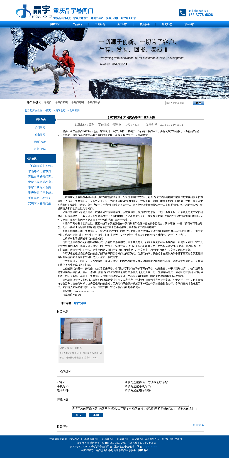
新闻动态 (167, 24)
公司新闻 (75, 110)
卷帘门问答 (40, 149)
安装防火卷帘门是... (40, 203)
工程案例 (100, 24)
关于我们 (122, 24)
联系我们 (189, 24)
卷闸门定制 (77, 102)
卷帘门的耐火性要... (40, 187)
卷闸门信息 (40, 141)
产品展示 (78, 24)
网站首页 (55, 24)
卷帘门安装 (61, 102)
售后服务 (145, 24)
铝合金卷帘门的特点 (70, 348)
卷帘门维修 (93, 102)
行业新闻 (40, 134)
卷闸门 (48, 102)
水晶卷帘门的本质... (40, 171)
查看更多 (198, 427)
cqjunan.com (151, 449)
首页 (48, 110)
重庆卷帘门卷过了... (40, 198)
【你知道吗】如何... (40, 165)
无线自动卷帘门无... (40, 176)
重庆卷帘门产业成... (40, 192)
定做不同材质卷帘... (40, 181)
